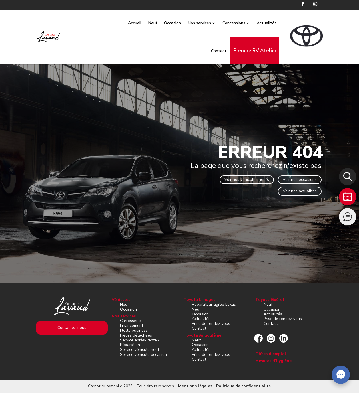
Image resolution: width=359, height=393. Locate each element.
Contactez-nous (71, 327)
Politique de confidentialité (243, 386)
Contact (225, 51)
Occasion (178, 23)
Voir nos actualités (300, 191)
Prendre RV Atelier (261, 50)
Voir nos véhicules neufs (246, 179)
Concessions (240, 23)
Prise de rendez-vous (211, 323)
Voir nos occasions (300, 179)
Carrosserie (130, 320)
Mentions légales (195, 386)
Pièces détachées (136, 335)
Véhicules (121, 299)
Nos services (205, 23)
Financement (131, 325)
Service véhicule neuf (139, 349)
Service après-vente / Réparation (139, 342)
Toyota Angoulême (202, 335)
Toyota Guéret (269, 299)
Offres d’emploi (270, 354)
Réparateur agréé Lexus (214, 304)
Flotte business (134, 330)
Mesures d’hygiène (273, 361)
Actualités (273, 23)
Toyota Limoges (199, 299)
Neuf (159, 23)
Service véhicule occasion (143, 354)
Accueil (141, 23)
